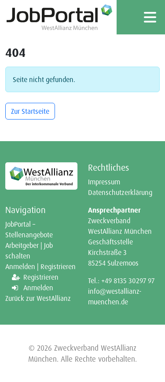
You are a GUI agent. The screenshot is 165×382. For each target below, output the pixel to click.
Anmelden (38, 287)
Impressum (104, 181)
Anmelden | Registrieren (40, 266)
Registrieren (41, 277)
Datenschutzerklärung (120, 192)
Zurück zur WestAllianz (38, 298)
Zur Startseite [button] (30, 111)
